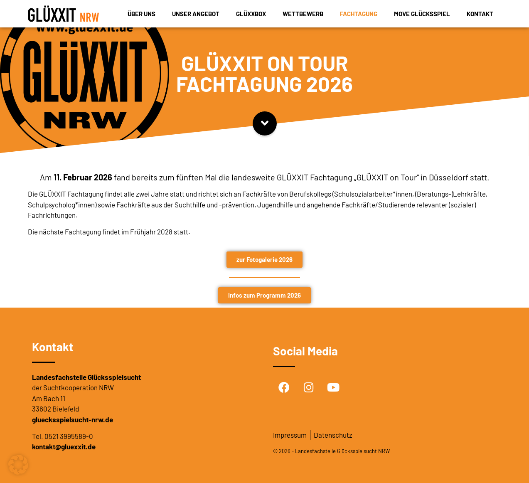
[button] (18, 464)
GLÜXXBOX (251, 13)
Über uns (141, 13)
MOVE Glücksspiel (422, 13)
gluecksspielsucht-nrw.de (72, 419)
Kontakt (480, 13)
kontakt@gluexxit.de (64, 446)
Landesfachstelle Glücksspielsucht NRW (342, 451)
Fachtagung (358, 13)
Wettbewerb (303, 13)
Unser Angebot (195, 13)
